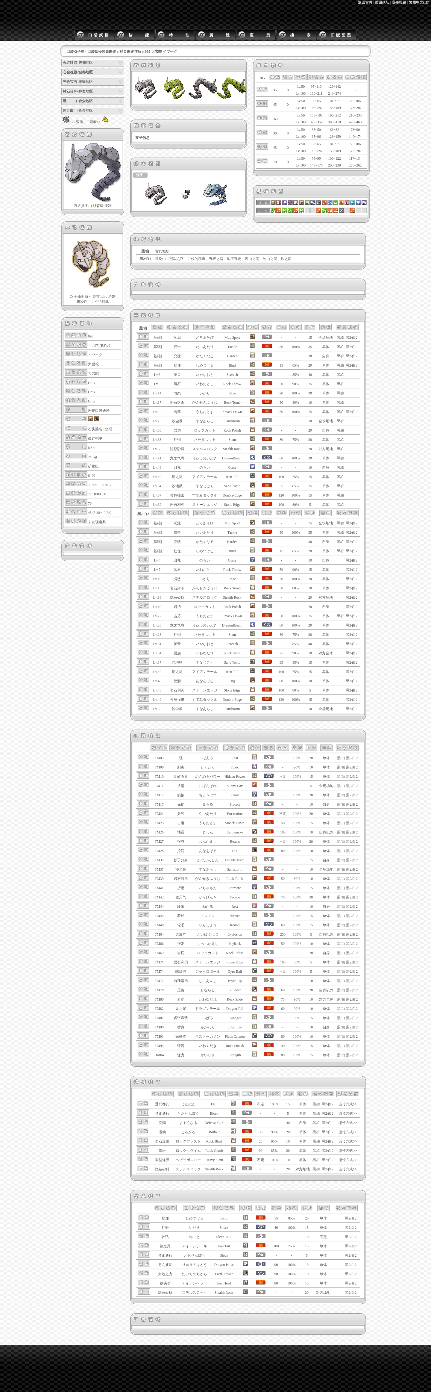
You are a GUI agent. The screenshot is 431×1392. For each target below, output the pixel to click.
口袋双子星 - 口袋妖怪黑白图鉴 (91, 51)
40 (310, 375)
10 (310, 402)
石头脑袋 (95, 429)
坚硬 (108, 429)
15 (310, 337)
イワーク (95, 355)
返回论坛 (382, 2)
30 (310, 356)
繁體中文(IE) (419, 2)
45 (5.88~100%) (99, 513)
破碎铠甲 (95, 438)
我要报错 (399, 2)
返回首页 (365, 2)
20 (310, 365)
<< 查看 (72, 122)
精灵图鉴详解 (130, 51)
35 (310, 347)
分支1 (140, 175)
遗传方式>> (348, 1104)
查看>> (99, 122)
